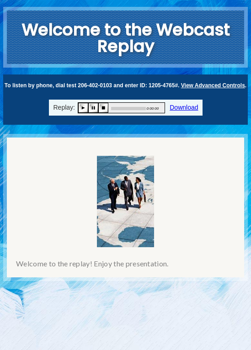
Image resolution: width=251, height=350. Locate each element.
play (83, 108)
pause (93, 108)
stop (103, 108)
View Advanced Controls (213, 85)
